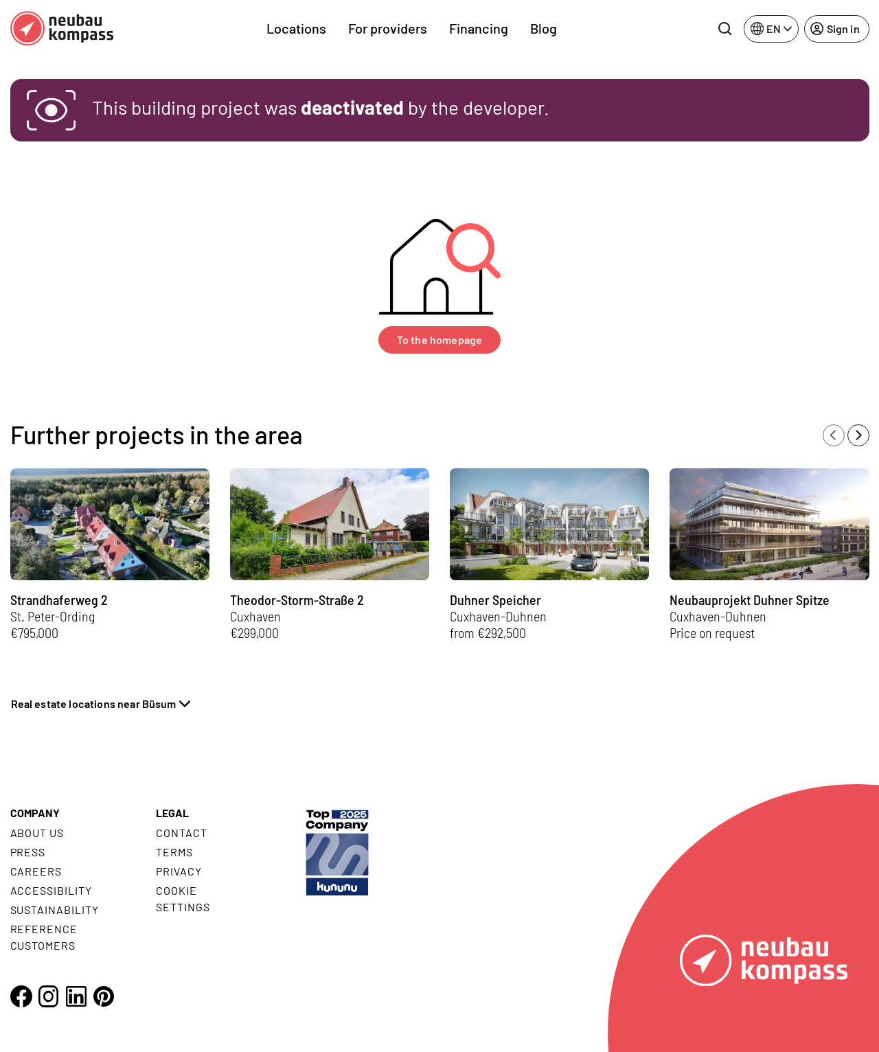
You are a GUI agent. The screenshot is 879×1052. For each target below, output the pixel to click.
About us (37, 832)
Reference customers (44, 937)
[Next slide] (858, 435)
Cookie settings (183, 898)
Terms (174, 851)
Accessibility (51, 890)
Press (28, 851)
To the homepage (439, 339)
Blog (543, 28)
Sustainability (54, 909)
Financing (478, 28)
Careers (36, 871)
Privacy (179, 871)
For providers (387, 28)
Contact (181, 832)
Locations (296, 28)
